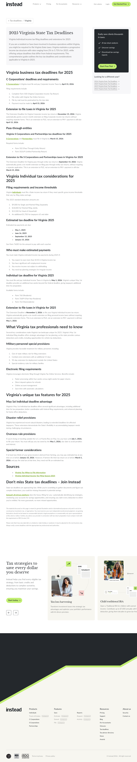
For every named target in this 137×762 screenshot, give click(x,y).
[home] (14, 4)
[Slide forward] (15, 612)
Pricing (48, 4)
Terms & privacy (37, 756)
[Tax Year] (111, 81)
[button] (37, 4)
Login (107, 4)
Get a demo (98, 4)
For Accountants (61, 4)
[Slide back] (8, 612)
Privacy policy (50, 756)
